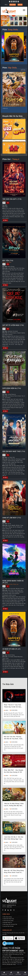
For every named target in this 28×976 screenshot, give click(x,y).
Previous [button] (21, 47)
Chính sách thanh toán (8, 918)
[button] (24, 9)
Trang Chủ (4, 973)
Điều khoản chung (7, 916)
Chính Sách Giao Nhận (7, 920)
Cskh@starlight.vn (11, 905)
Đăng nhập (12, 4)
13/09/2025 (13, 842)
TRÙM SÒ (5, 108)
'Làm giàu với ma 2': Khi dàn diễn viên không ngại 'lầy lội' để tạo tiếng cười (13, 838)
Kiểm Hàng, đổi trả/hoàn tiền (9, 924)
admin (6, 710)
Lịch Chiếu (18, 973)
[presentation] (22, 69)
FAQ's (6, 4)
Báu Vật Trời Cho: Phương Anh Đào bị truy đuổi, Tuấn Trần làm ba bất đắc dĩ (13, 738)
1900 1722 (9, 906)
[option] (13, 44)
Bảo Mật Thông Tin (7, 922)
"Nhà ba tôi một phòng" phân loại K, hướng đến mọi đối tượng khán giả (14, 805)
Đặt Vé (11, 973)
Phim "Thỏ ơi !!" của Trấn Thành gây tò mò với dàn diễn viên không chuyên (12, 706)
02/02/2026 (13, 710)
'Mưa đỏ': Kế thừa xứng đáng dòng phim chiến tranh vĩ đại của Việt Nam (14, 871)
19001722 (19, 964)
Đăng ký (20, 4)
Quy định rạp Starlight (8, 926)
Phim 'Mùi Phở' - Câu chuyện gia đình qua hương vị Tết (13, 771)
